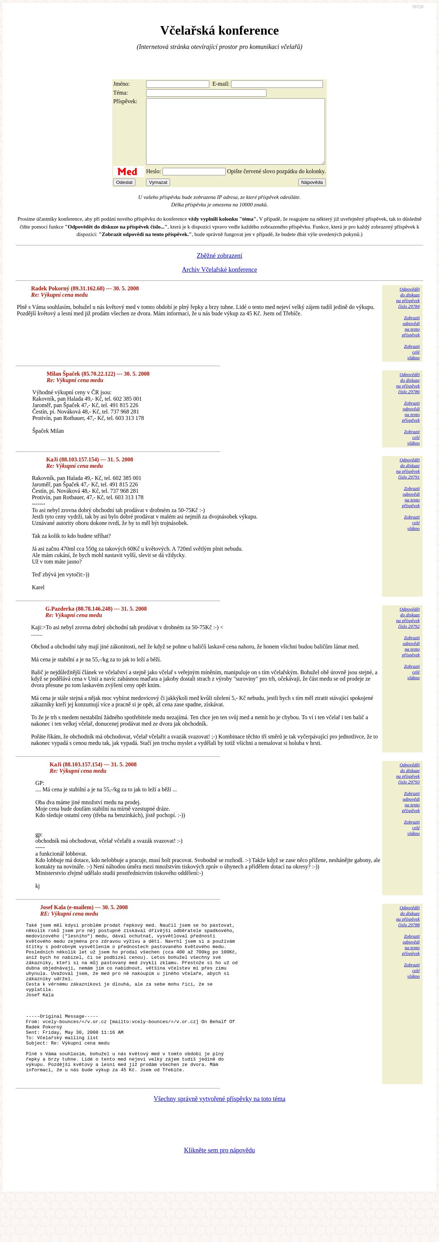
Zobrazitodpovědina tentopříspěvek (411, 339)
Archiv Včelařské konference (219, 282)
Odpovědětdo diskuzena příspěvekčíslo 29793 (408, 786)
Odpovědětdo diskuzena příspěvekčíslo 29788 (408, 929)
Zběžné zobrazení (219, 268)
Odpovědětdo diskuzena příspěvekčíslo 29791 (408, 481)
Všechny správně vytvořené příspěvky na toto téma (219, 1142)
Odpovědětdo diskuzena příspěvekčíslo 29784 (408, 310)
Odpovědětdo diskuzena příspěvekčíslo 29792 (408, 630)
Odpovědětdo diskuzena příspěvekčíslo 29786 (408, 396)
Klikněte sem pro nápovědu (219, 1194)
